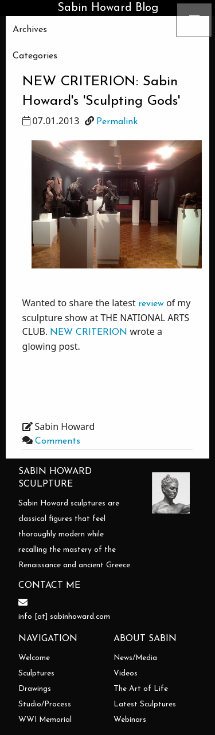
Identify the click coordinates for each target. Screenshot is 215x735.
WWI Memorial (45, 720)
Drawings (34, 689)
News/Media (135, 658)
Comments (57, 441)
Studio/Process (44, 704)
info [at (31, 617)
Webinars (130, 720)
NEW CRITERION (88, 332)
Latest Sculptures (145, 704)
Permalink (117, 122)
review (151, 304)
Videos (126, 673)
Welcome (34, 658)
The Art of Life (141, 689)
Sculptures (36, 673)
